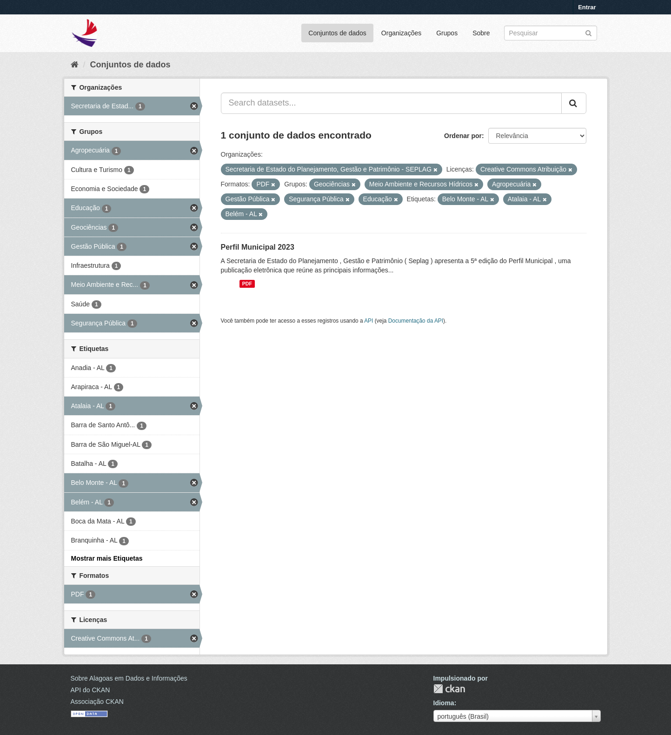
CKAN (449, 689)
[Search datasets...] (391, 103)
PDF (247, 283)
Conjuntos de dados (337, 33)
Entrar (587, 7)
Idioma (443, 703)
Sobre (481, 33)
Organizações (401, 33)
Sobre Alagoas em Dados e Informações (129, 678)
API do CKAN (90, 690)
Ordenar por (463, 135)
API (368, 321)
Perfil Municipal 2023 (257, 247)
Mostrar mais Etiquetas (107, 558)
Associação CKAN (97, 701)
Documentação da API (415, 321)
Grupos (447, 33)
